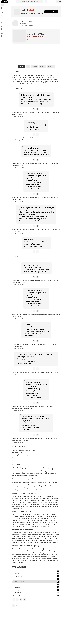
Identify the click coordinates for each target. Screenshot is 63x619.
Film (2, 19)
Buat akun (51, 12)
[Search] (46, 1)
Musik (2, 15)
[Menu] (2, 5)
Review (2, 33)
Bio (2, 22)
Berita (2, 29)
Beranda (2, 12)
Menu (2, 8)
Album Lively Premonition (29, 37)
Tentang (2, 36)
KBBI (2, 26)
